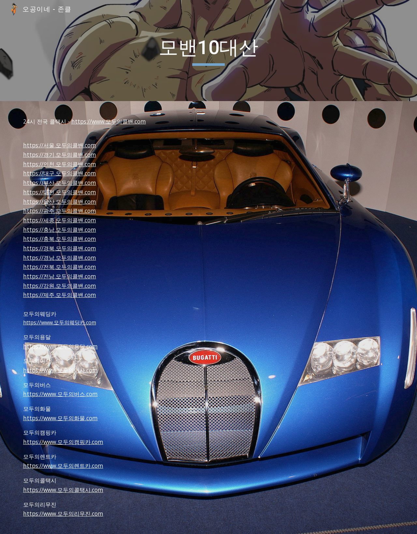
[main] (208, 50)
